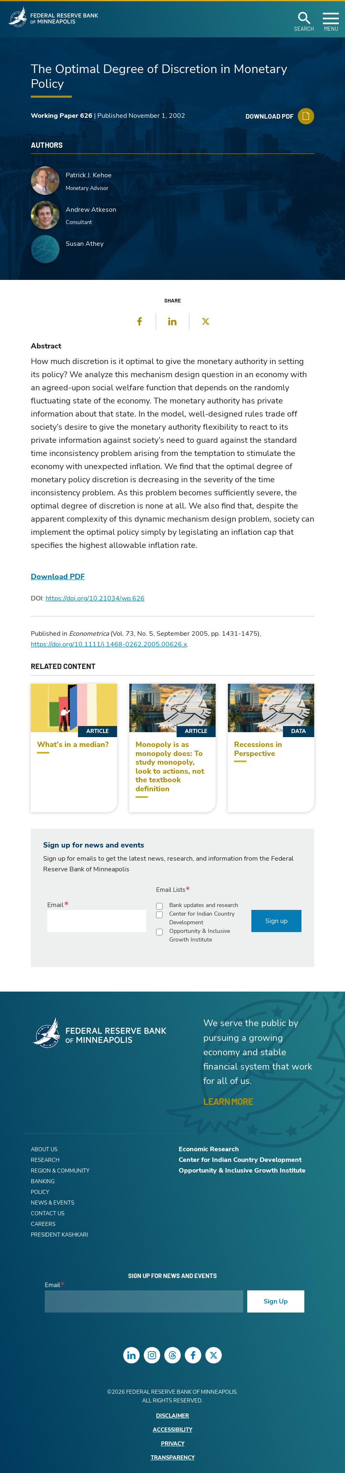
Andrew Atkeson (91, 209)
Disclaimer (172, 1416)
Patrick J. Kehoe (89, 175)
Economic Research (209, 1149)
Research (45, 1160)
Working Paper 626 (61, 115)
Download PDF (58, 577)
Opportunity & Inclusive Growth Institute (199, 935)
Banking (43, 1181)
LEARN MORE (228, 1101)
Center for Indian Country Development (202, 918)
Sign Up (276, 1301)
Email (55, 905)
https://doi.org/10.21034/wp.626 (95, 598)
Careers (43, 1224)
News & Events (52, 1203)
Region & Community (60, 1171)
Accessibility (172, 1430)
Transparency (173, 1458)
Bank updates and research (203, 905)
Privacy (172, 1444)
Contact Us (47, 1213)
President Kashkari (59, 1235)
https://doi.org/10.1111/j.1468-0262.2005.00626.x (109, 644)
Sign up (276, 920)
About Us (44, 1149)
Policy (40, 1192)
